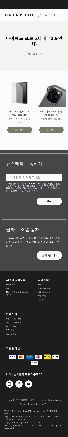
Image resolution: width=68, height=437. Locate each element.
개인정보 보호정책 (14, 322)
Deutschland (55, 400)
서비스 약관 (11, 326)
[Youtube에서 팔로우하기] (28, 384)
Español (24, 404)
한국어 (44, 404)
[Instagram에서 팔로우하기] (9, 384)
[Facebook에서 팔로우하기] (19, 384)
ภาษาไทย (35, 404)
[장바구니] (39, 15)
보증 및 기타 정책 (13, 318)
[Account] (46, 15)
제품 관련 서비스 (45, 292)
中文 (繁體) (21, 400)
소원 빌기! (49, 255)
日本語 (31, 400)
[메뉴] (61, 15)
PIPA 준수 (10, 330)
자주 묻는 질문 (44, 288)
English (11, 400)
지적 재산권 (11, 334)
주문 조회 (42, 296)
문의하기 (41, 300)
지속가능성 (10, 284)
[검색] (53, 15)
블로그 (9, 288)
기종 (40, 284)
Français (41, 400)
